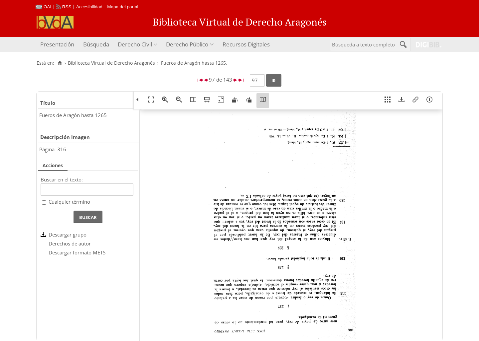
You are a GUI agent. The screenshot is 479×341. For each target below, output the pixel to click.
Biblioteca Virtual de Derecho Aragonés (111, 63)
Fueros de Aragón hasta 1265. (73, 115)
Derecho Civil (135, 44)
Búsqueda (96, 44)
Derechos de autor (70, 243)
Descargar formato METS (77, 252)
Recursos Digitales (246, 44)
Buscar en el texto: (62, 179)
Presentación (57, 44)
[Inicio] (60, 63)
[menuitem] (58, 44)
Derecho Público (187, 44)
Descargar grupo (67, 234)
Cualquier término (69, 201)
